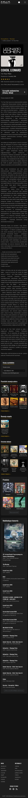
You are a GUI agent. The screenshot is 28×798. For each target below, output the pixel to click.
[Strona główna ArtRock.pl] (5, 2)
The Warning (6, 564)
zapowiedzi (3, 770)
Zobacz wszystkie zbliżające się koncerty (14, 690)
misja (16, 768)
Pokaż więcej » (5, 411)
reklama (17, 775)
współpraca (18, 777)
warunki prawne (18, 770)
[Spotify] (13, 789)
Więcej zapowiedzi (14, 512)
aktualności (3, 766)
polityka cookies (19, 772)
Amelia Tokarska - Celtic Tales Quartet (13, 642)
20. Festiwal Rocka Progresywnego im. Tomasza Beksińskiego (13, 555)
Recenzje (12, 39)
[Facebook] (10, 789)
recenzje (3, 772)
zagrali (2, 775)
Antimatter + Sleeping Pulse (10, 636)
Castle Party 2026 (7, 570)
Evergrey (8, 494)
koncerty (3, 768)
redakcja (17, 766)
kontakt (17, 779)
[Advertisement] (14, 20)
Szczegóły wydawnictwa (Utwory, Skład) (10, 91)
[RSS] (17, 789)
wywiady (3, 781)
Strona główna (4, 39)
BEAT (4, 577)
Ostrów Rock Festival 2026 (10, 612)
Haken (4, 679)
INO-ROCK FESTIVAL (8, 628)
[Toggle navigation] (25, 2)
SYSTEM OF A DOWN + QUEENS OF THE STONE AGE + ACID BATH (12, 598)
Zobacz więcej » (5, 474)
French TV (8, 508)
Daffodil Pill (20, 494)
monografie (3, 777)
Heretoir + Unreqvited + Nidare (11, 685)
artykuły (3, 779)
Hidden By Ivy (19, 508)
